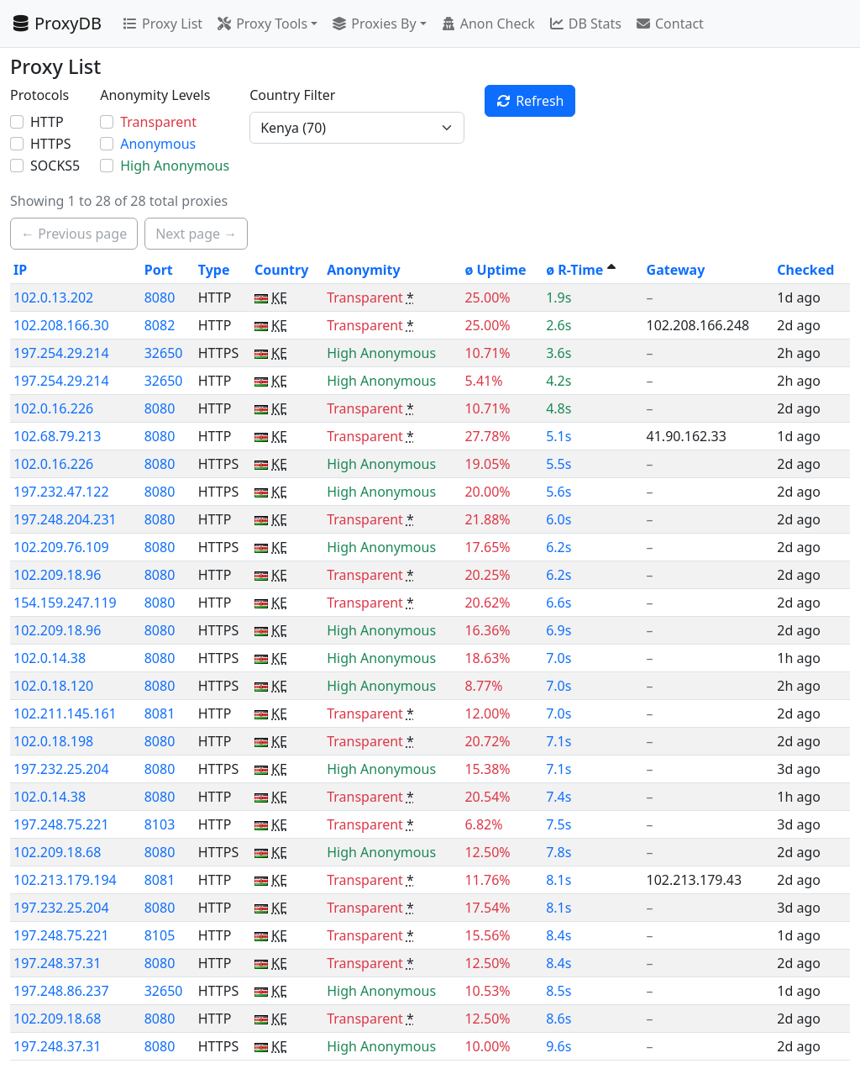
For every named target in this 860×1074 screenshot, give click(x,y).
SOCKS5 (55, 165)
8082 (160, 325)
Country (281, 270)
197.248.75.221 (61, 824)
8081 (160, 713)
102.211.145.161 (65, 713)
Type (214, 270)
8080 (160, 297)
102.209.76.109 (61, 547)
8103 (160, 824)
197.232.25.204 (61, 769)
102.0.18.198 (53, 741)
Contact (669, 23)
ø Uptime (495, 270)
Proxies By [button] (373, 23)
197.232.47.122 (61, 491)
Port (158, 270)
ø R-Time (574, 270)
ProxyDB (56, 23)
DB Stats (584, 23)
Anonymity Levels (155, 95)
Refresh (530, 101)
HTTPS (50, 143)
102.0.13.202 (53, 297)
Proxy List (162, 23)
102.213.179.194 (65, 880)
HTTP (47, 122)
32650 (163, 353)
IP (20, 270)
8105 (160, 935)
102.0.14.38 (49, 658)
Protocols (39, 95)
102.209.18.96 (57, 575)
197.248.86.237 (61, 991)
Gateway (676, 270)
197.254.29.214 (61, 353)
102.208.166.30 (61, 325)
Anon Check (487, 23)
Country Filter (292, 95)
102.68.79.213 (57, 436)
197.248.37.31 (57, 963)
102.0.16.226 (53, 408)
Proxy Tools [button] (261, 23)
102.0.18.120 (53, 686)
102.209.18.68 (57, 852)
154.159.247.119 (65, 602)
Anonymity (363, 270)
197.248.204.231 (65, 519)
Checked (805, 270)
